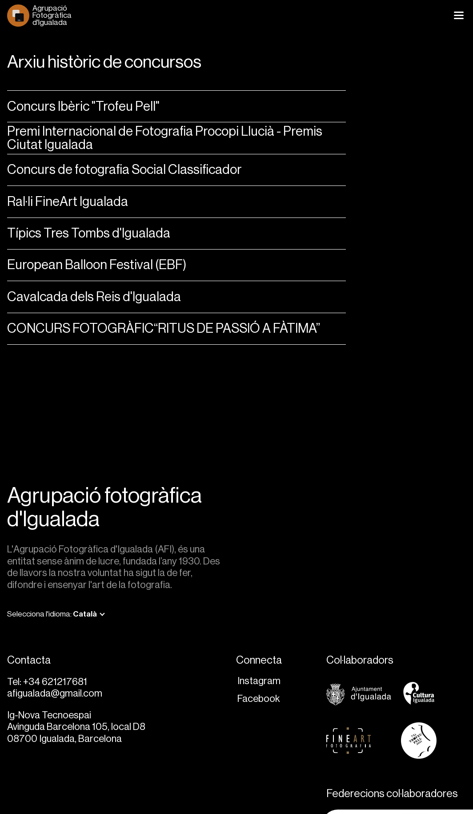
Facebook (258, 699)
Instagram (259, 681)
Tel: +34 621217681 (47, 681)
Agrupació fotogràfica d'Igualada (104, 507)
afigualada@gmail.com (54, 693)
